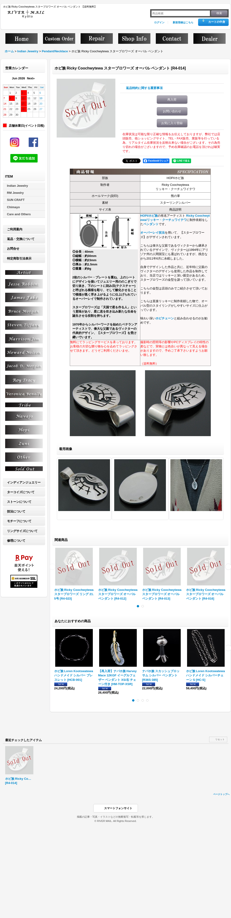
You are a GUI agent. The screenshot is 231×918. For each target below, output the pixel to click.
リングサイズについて (22, 531)
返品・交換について (21, 239)
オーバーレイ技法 (152, 232)
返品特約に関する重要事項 (144, 88)
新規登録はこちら (183, 22)
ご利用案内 (14, 229)
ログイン (159, 22)
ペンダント (151, 224)
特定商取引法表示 (19, 258)
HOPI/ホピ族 (149, 215)
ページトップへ (221, 794)
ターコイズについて (21, 492)
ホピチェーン (165, 318)
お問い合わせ (172, 111)
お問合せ (13, 248)
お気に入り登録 (172, 123)
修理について (16, 540)
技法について (16, 511)
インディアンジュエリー (24, 482)
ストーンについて (19, 502)
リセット (220, 739)
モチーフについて (19, 521)
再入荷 (171, 99)
